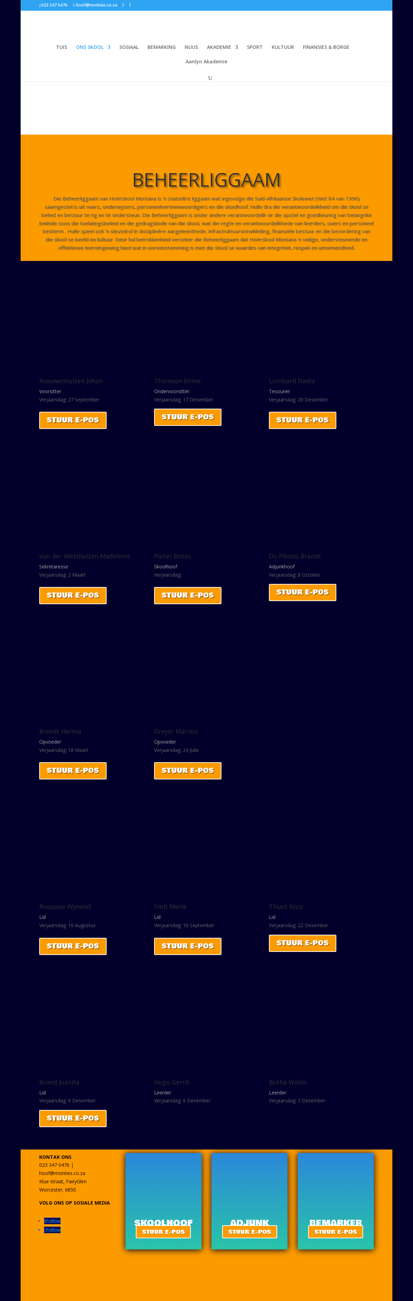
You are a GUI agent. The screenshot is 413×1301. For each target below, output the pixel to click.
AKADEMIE (219, 47)
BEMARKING (162, 47)
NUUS (191, 47)
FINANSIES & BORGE (326, 47)
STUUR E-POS (73, 420)
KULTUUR (283, 47)
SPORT (255, 47)
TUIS (61, 47)
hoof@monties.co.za (62, 1173)
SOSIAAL (129, 47)
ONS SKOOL (90, 47)
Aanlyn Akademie (206, 62)
